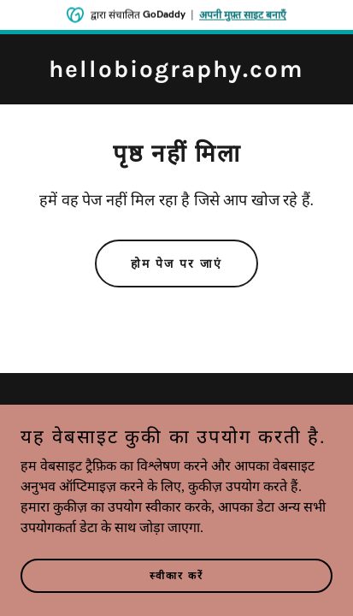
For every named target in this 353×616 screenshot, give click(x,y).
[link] (176, 72)
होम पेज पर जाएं (176, 264)
